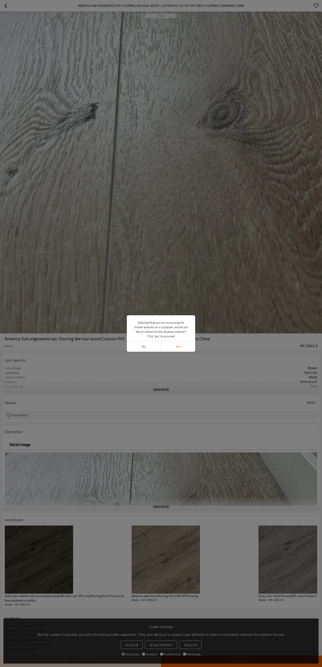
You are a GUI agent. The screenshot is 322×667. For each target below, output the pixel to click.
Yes (178, 346)
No (144, 346)
